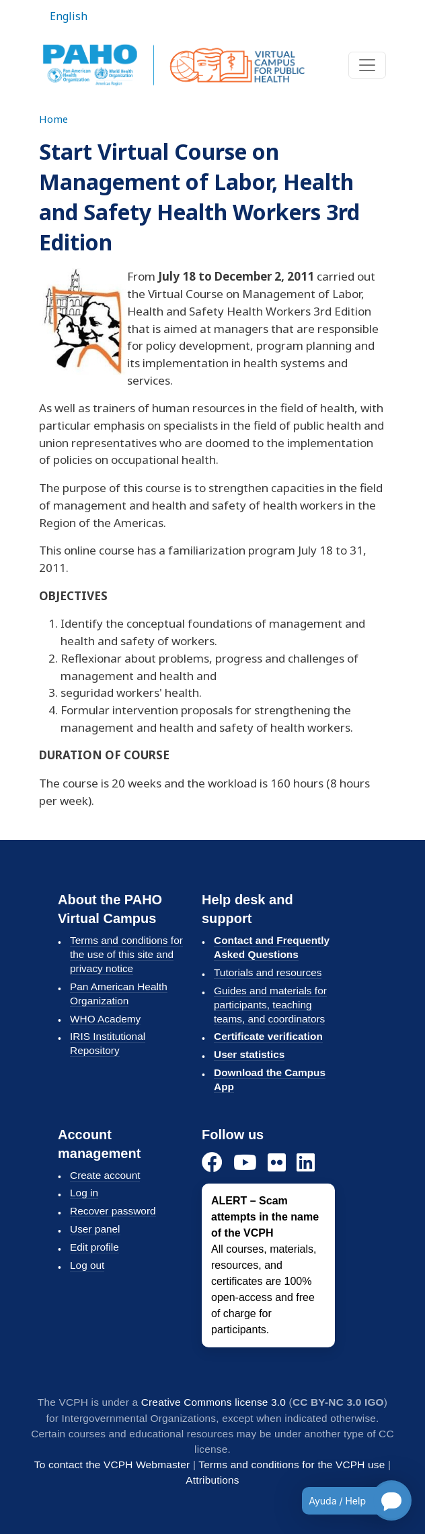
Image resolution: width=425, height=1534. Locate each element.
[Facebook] (212, 1163)
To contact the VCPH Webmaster (112, 1464)
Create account (105, 1175)
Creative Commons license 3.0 (213, 1402)
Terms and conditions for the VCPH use (291, 1464)
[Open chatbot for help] (347, 1500)
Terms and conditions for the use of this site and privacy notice (126, 954)
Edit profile (94, 1247)
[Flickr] (277, 1163)
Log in (84, 1192)
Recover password (113, 1210)
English (68, 16)
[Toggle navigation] (367, 65)
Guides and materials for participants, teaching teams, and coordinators (270, 1004)
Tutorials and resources (267, 972)
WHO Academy (105, 1018)
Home (53, 119)
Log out (87, 1265)
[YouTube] (245, 1163)
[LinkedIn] (306, 1163)
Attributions (212, 1480)
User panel (95, 1229)
